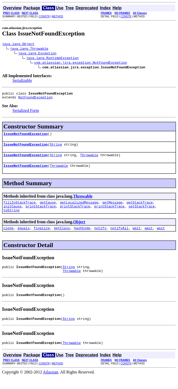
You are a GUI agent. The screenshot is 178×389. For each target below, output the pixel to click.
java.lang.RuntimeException (52, 58)
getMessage (112, 208)
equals (24, 236)
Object (79, 229)
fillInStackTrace (19, 208)
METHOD (57, 16)
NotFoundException (35, 99)
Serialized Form (25, 113)
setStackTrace (142, 213)
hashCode (82, 236)
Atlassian (50, 384)
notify (100, 236)
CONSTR (44, 16)
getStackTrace (140, 208)
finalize (42, 236)
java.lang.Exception (37, 54)
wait (136, 236)
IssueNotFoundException (25, 136)
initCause (12, 213)
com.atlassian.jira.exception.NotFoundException (80, 63)
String (56, 148)
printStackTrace (41, 213)
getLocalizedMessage (79, 208)
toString (11, 217)
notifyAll (119, 236)
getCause (48, 208)
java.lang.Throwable (29, 49)
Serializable (22, 81)
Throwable (89, 159)
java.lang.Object (18, 44)
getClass (62, 236)
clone (8, 236)
